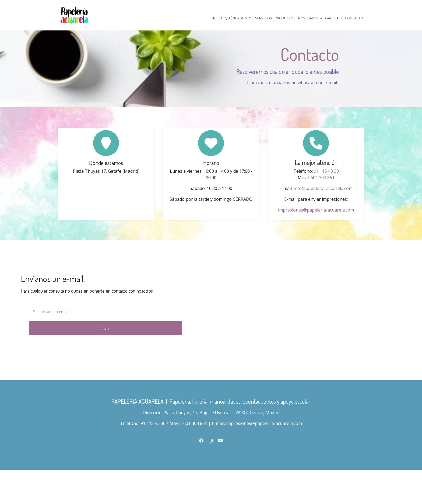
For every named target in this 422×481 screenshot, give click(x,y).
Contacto (354, 18)
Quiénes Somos (238, 18)
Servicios (263, 18)
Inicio (217, 18)
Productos (285, 18)
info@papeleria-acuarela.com (323, 196)
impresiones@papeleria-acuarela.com (316, 218)
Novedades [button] (310, 18)
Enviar (105, 338)
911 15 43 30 (326, 179)
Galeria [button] (333, 18)
